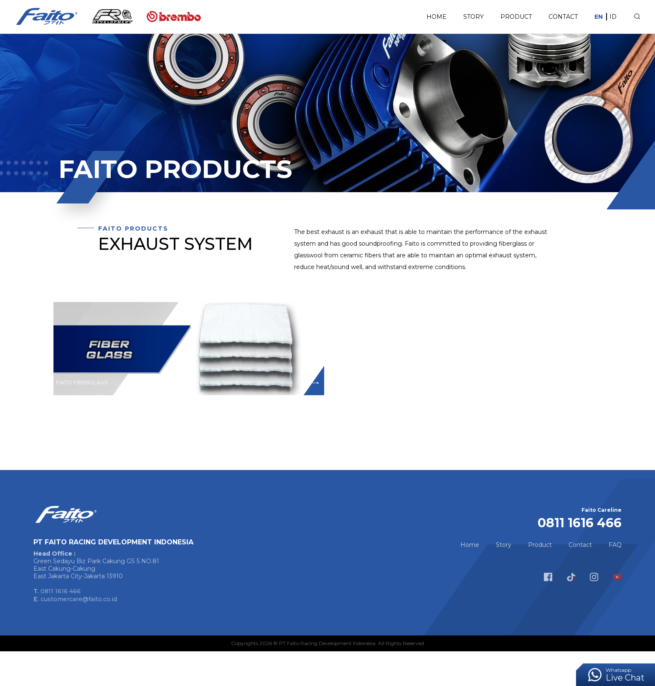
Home (417, 16)
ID (593, 16)
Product (497, 16)
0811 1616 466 (61, 626)
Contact (544, 16)
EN (579, 16)
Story (454, 16)
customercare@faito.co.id (79, 634)
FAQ (615, 579)
